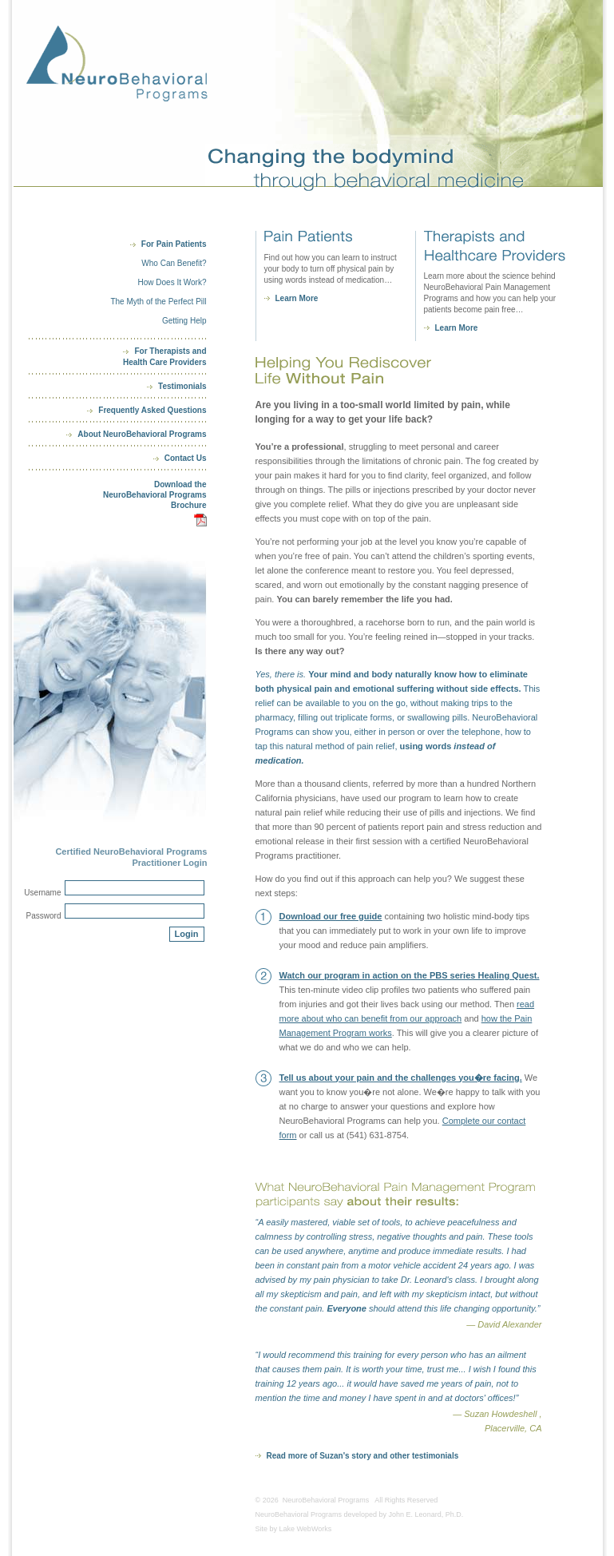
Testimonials (182, 386)
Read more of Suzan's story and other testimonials (363, 1455)
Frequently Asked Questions (152, 410)
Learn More (297, 298)
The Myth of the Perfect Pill (158, 301)
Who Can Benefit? (173, 263)
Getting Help (184, 320)
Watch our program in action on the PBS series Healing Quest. (409, 975)
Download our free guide (330, 916)
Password (43, 915)
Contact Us (185, 458)
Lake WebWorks (305, 1529)
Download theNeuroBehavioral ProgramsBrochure (155, 495)
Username (42, 892)
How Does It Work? (172, 282)
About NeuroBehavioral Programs (141, 434)
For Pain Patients (174, 244)
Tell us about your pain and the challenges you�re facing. (400, 1077)
